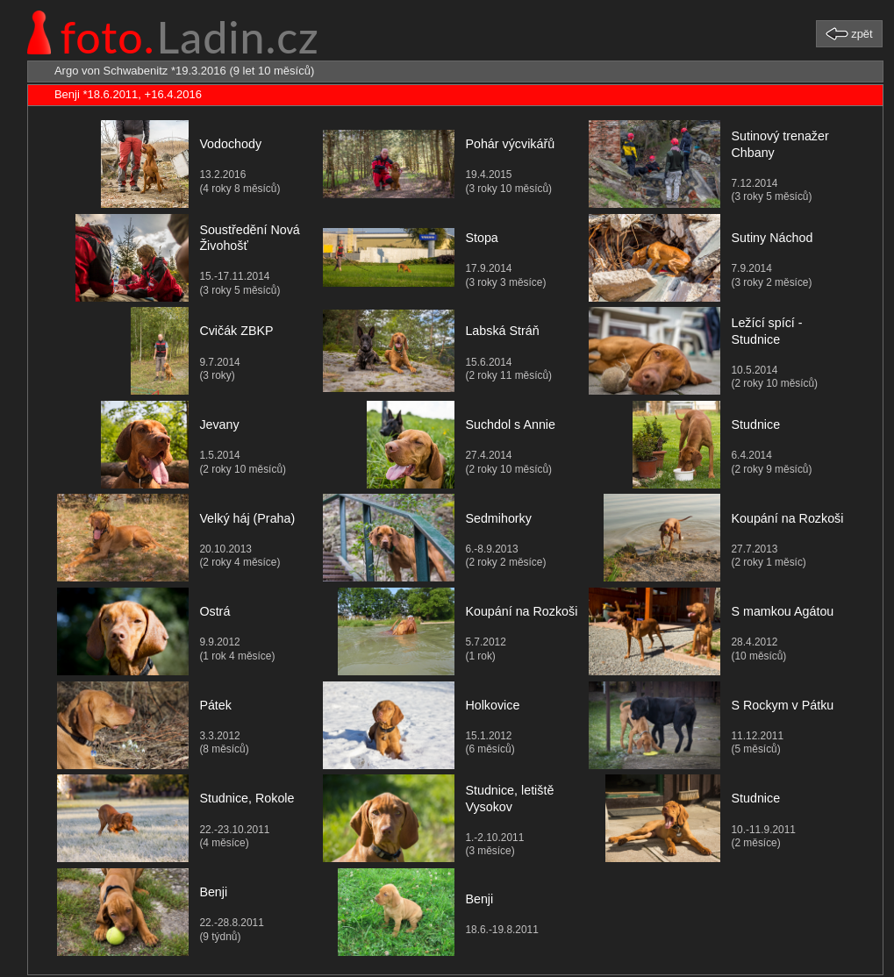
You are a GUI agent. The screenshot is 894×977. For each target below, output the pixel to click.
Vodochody (230, 144)
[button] (849, 33)
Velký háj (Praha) (247, 518)
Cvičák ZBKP (236, 331)
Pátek (215, 705)
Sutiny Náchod (771, 238)
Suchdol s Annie (510, 424)
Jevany (219, 424)
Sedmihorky (498, 518)
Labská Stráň (502, 331)
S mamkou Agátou (782, 611)
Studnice (755, 424)
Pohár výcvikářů (509, 144)
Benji (213, 892)
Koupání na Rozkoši (787, 518)
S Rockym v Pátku (782, 705)
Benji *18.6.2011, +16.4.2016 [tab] (117, 95)
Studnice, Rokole (246, 798)
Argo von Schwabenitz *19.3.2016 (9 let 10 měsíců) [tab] (173, 71)
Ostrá (214, 611)
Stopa (481, 238)
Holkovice (492, 705)
